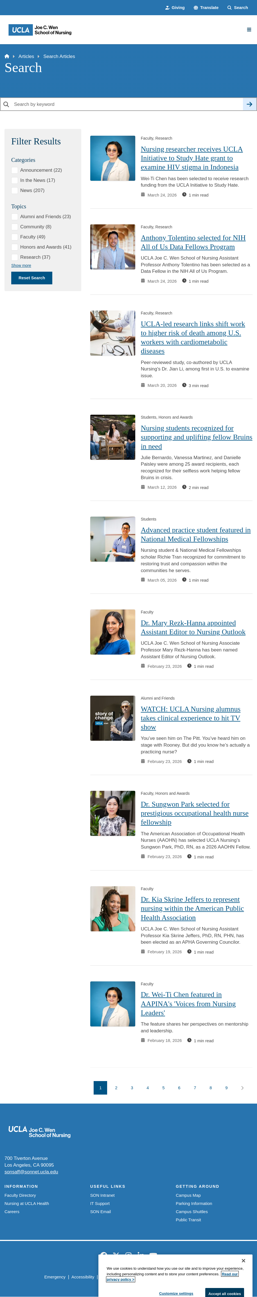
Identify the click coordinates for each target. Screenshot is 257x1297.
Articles (26, 56)
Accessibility (82, 1276)
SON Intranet (102, 1195)
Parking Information (194, 1203)
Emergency (55, 1276)
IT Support (100, 1203)
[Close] (243, 1289)
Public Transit (188, 1219)
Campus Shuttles (192, 1211)
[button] (206, 8)
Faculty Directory (20, 1195)
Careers (11, 1211)
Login (207, 1276)
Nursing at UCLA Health (26, 1203)
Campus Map (188, 1195)
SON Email (100, 1211)
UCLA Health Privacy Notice (170, 1276)
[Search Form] (238, 8)
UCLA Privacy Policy (119, 1276)
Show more (21, 265)
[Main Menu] (249, 29)
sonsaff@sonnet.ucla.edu (31, 1172)
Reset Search (32, 277)
